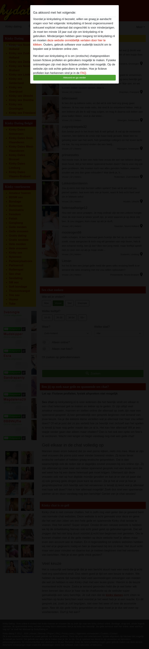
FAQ (83, 72)
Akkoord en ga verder (74, 77)
